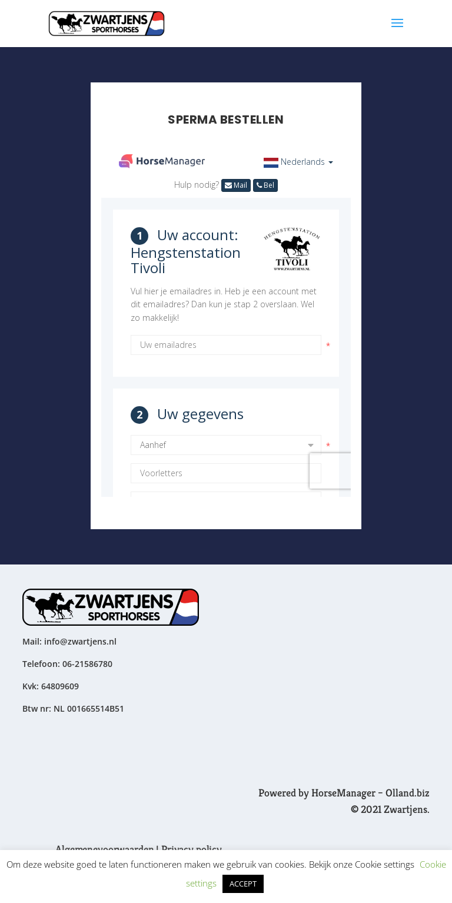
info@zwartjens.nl (80, 641)
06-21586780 (87, 663)
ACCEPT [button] (243, 883)
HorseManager (343, 792)
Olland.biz (407, 792)
